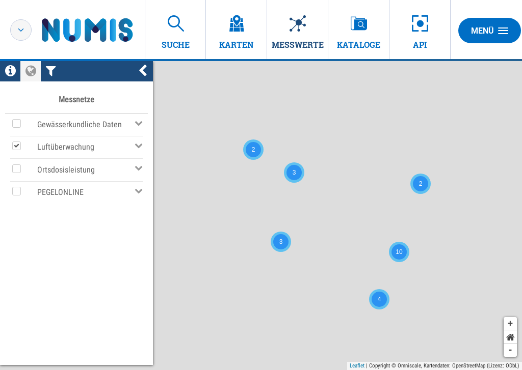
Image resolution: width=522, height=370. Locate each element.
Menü (489, 30)
